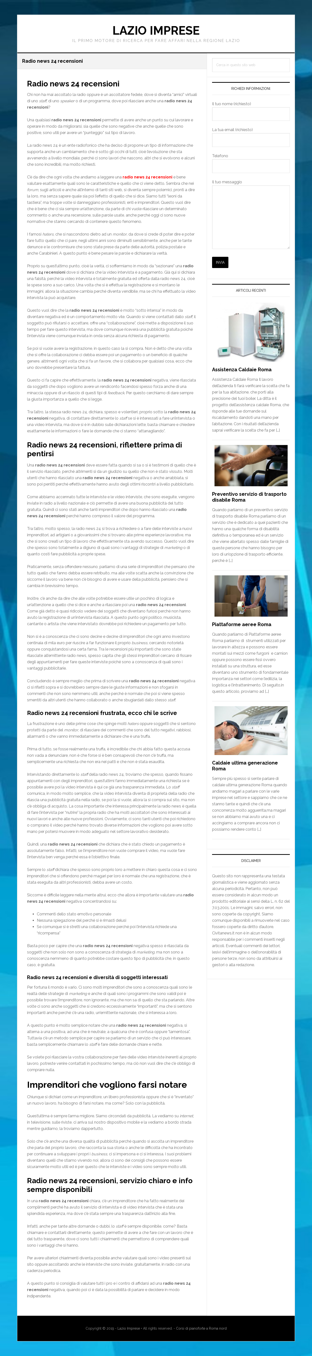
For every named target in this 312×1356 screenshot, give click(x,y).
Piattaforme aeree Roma (241, 624)
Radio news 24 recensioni (80, 83)
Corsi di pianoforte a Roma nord (201, 1328)
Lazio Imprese (156, 30)
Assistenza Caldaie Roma (242, 370)
